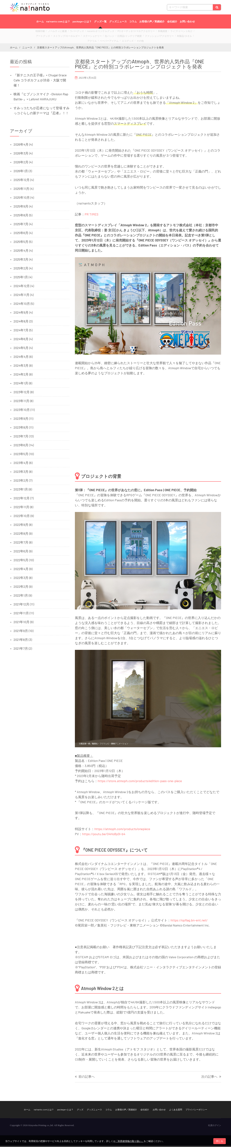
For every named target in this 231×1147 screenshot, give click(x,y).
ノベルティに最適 (58, 32)
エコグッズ (111, 40)
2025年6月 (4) (23, 234)
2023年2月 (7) (23, 481)
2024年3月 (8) (23, 366)
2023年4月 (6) (23, 464)
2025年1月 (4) (23, 278)
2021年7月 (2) (23, 649)
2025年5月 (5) (23, 243)
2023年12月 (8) (24, 393)
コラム (133, 21)
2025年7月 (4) (23, 225)
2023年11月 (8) (23, 402)
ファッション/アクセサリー (131, 36)
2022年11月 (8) (23, 508)
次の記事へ (209, 1078)
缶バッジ (88, 36)
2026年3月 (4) (23, 154)
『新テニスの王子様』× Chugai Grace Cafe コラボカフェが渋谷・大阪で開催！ (40, 81)
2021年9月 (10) (23, 632)
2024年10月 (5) (24, 305)
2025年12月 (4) (24, 181)
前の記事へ (87, 1078)
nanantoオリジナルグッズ (95, 32)
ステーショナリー (73, 36)
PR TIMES (91, 215)
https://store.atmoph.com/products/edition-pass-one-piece (140, 782)
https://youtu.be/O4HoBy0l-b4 (103, 835)
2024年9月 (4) (23, 313)
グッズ (80, 1110)
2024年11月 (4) (24, 296)
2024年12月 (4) (24, 287)
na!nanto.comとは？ (58, 21)
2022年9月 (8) (23, 526)
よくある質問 (175, 1110)
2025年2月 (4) (23, 269)
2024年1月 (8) (23, 384)
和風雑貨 (149, 32)
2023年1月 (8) (23, 490)
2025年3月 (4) (23, 260)
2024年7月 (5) (23, 331)
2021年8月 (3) (23, 641)
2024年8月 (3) (23, 322)
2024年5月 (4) (23, 349)
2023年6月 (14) (24, 446)
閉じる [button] (219, 1141)
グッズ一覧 (100, 21)
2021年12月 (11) (24, 605)
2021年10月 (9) (23, 623)
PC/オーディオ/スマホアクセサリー (126, 32)
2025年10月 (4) (24, 198)
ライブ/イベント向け (165, 32)
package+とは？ (82, 21)
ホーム (40, 21)
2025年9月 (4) (23, 207)
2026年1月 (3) (23, 172)
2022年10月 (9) (24, 517)
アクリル (166, 36)
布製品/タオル (152, 36)
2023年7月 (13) (24, 437)
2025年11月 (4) (23, 190)
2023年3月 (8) (23, 473)
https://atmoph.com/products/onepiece (122, 830)
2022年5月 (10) (24, 561)
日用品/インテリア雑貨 (105, 36)
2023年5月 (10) (24, 455)
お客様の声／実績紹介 (152, 21)
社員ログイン (214, 1126)
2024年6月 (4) (23, 340)
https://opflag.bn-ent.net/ (189, 921)
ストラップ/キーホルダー (50, 36)
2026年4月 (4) (23, 145)
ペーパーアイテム (181, 36)
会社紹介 (172, 21)
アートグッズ (183, 32)
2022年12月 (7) (24, 499)
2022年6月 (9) (23, 552)
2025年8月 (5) (23, 216)
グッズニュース (118, 21)
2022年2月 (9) (23, 588)
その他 (122, 40)
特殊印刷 (43, 32)
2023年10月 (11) (24, 411)
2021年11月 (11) (24, 614)
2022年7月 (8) (23, 543)
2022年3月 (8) (23, 579)
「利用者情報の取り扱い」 (130, 1141)
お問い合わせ (187, 21)
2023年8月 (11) (23, 428)
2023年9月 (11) (23, 420)
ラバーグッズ (74, 32)
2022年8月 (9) (23, 535)
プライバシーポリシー (196, 1110)
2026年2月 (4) (23, 163)
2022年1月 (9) (23, 596)
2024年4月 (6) (23, 358)
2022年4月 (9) (23, 570)
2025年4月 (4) (23, 252)
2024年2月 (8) (23, 375)
